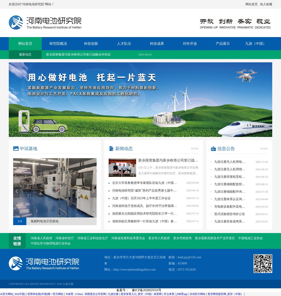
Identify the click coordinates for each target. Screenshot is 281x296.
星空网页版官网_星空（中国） (225, 294)
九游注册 (113, 294)
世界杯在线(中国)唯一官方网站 (45, 294)
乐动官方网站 (197, 294)
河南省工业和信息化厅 (92, 238)
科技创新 (91, 43)
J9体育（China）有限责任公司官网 (86, 294)
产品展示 (223, 43)
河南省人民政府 (41, 238)
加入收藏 (266, 4)
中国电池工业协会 (250, 238)
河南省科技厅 (65, 238)
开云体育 (169, 294)
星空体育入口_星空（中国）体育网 (141, 294)
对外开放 (190, 43)
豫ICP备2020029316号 (146, 290)
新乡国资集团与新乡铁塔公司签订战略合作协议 (78, 54)
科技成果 (157, 43)
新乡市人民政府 (159, 238)
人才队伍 (124, 43)
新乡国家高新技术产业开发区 (215, 238)
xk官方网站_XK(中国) (12, 294)
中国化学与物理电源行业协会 (51, 243)
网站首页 (251, 4)
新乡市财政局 (182, 238)
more (195, 148)
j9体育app (182, 294)
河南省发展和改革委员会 (128, 238)
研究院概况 (58, 43)
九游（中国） (255, 43)
